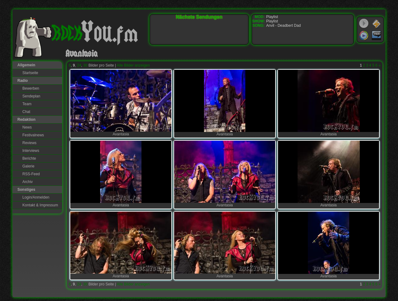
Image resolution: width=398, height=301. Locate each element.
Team (26, 104)
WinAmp (377, 24)
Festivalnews (33, 135)
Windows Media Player (364, 35)
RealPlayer (377, 35)
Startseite (30, 73)
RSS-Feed (31, 174)
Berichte (29, 158)
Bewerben (30, 88)
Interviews (30, 150)
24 (79, 65)
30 (85, 65)
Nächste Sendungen (199, 17)
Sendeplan (31, 96)
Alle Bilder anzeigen (133, 65)
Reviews (29, 143)
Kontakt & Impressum (40, 205)
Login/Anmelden (35, 197)
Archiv (27, 182)
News (27, 127)
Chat (26, 112)
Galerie (28, 166)
